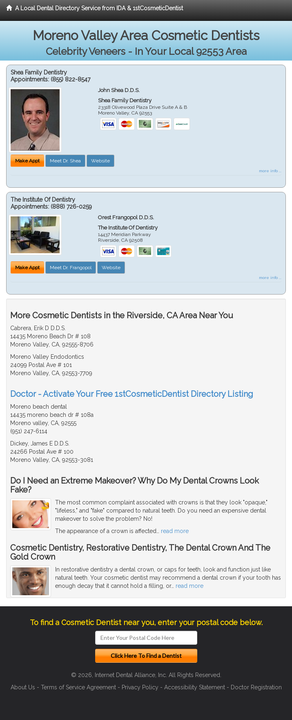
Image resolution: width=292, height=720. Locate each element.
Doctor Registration (256, 687)
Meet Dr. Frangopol (70, 267)
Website (100, 161)
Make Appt (27, 161)
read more (175, 531)
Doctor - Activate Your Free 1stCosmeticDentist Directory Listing (131, 394)
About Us (23, 687)
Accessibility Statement (194, 687)
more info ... (270, 171)
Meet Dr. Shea (65, 161)
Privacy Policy (140, 687)
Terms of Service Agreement (78, 687)
